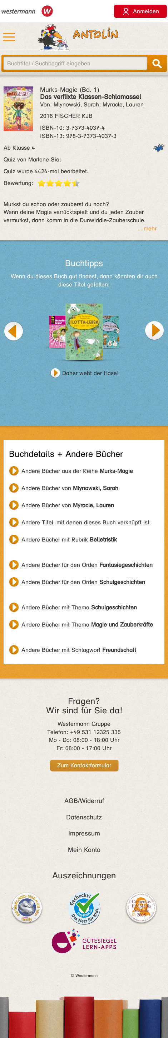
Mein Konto (84, 850)
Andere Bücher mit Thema (79, 607)
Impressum (84, 833)
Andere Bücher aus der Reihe (77, 471)
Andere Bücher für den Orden (87, 565)
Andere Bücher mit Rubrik (69, 539)
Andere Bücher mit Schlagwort (78, 650)
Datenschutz (84, 817)
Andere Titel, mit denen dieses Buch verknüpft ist (85, 522)
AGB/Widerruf (84, 801)
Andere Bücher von (69, 488)
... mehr (147, 228)
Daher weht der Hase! (90, 373)
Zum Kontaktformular (84, 765)
